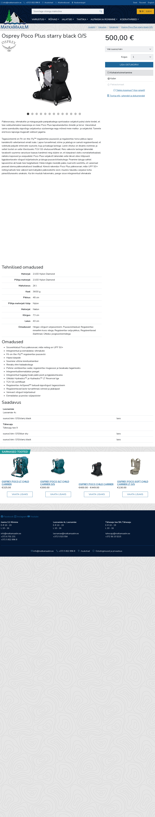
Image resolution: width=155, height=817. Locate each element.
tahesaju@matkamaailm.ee (117, 533)
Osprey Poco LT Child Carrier (15, 483)
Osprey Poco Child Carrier (96, 484)
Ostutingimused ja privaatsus (107, 551)
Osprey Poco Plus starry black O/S (137, 27)
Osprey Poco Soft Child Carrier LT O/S (132, 483)
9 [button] (62, 113)
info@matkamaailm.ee (11, 2)
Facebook (7, 516)
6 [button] (49, 113)
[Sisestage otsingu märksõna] (68, 11)
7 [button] (53, 113)
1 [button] (28, 113)
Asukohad (47, 2)
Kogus (124, 57)
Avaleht (91, 27)
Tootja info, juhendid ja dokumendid (126, 95)
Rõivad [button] (52, 19)
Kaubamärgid (78, 2)
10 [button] (66, 113)
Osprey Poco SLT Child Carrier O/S (54, 483)
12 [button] (75, 113)
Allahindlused (62, 2)
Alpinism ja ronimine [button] (103, 19)
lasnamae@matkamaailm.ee (66, 533)
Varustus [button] (38, 19)
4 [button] (41, 113)
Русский (142, 2)
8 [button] (58, 113)
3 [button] (36, 113)
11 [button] (71, 113)
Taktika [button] (81, 19)
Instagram (20, 516)
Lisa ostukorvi (129, 64)
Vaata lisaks (20, 494)
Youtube (33, 516)
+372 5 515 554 (60, 536)
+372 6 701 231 (8, 536)
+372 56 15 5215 (113, 536)
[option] (51, 82)
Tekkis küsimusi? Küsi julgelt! (129, 90)
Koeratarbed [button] (128, 19)
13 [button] (79, 113)
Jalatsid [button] (67, 19)
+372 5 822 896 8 (31, 2)
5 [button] (45, 113)
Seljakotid (113, 27)
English (151, 2)
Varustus (102, 27)
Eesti (135, 2)
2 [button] (32, 113)
